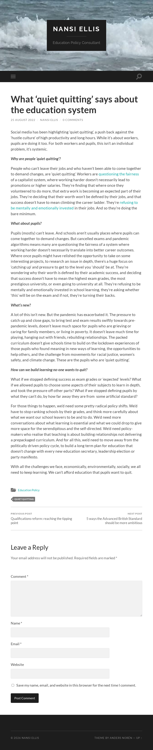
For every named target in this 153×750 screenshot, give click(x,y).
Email (16, 644)
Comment (19, 576)
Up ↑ (139, 737)
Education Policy (29, 490)
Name (16, 623)
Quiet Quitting (24, 499)
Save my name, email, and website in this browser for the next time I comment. (76, 685)
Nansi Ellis (76, 29)
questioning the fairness (119, 174)
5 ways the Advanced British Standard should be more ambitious (110, 518)
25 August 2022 (23, 120)
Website (17, 664)
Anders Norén (121, 737)
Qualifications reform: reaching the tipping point (43, 518)
